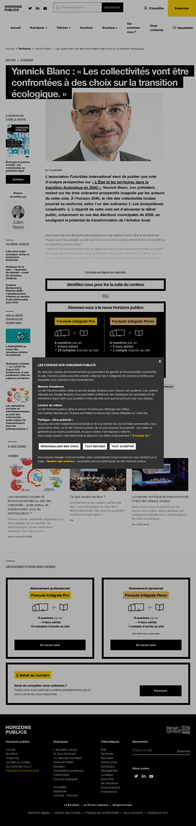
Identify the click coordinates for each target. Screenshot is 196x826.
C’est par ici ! (141, 435)
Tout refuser (95, 446)
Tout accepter (123, 446)
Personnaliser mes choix (59, 446)
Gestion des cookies (60, 461)
